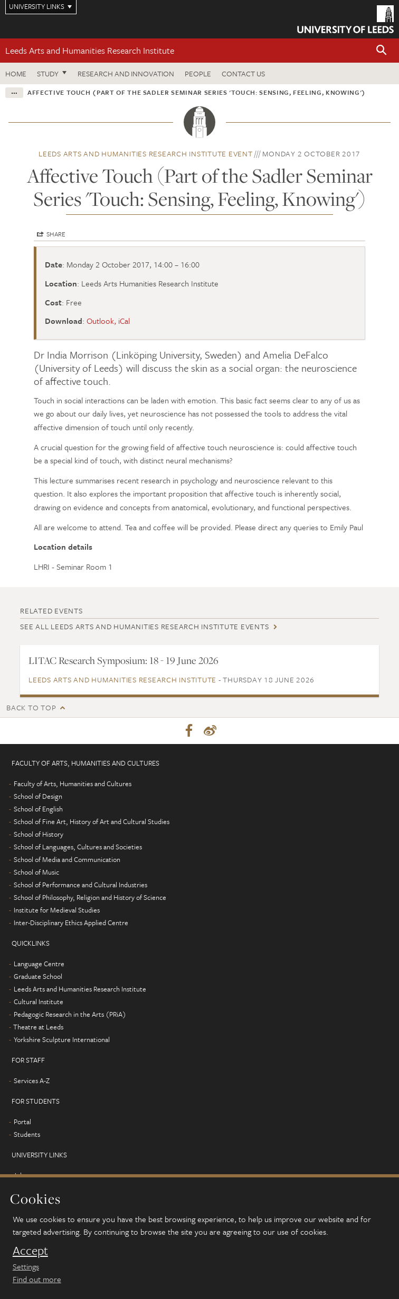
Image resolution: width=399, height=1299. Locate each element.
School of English (38, 809)
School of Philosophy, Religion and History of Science (90, 897)
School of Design (38, 796)
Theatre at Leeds (38, 1027)
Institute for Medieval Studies (57, 910)
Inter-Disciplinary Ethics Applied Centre (71, 922)
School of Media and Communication (67, 859)
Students (27, 1134)
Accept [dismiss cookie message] (30, 1250)
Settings (26, 1266)
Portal (22, 1121)
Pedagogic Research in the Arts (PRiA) (70, 1014)
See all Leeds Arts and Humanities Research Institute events (144, 626)
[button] (381, 51)
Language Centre (39, 963)
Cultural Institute (38, 1001)
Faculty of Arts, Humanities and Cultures (72, 783)
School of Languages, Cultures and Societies (78, 846)
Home (15, 73)
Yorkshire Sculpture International (62, 1039)
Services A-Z (32, 1080)
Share (55, 234)
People (198, 73)
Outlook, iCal (108, 320)
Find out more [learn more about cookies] (37, 1279)
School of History (38, 834)
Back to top (31, 707)
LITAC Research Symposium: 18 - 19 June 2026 (123, 660)
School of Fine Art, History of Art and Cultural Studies (91, 821)
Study (48, 73)
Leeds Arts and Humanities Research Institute (89, 50)
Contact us (243, 73)
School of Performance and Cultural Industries (80, 884)
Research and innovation (126, 73)
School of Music (36, 872)
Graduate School (38, 976)
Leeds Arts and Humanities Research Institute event (146, 153)
